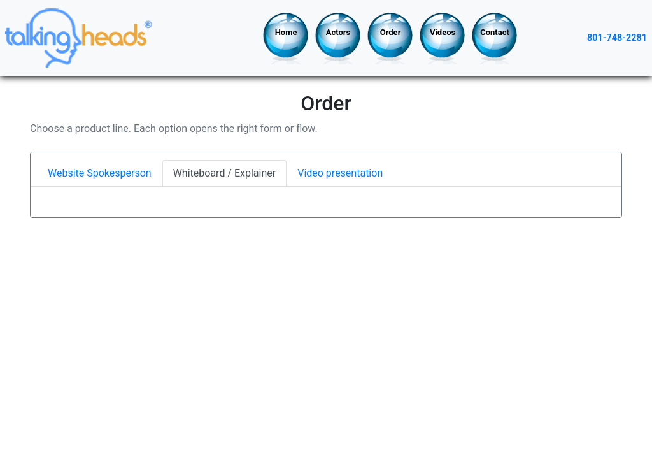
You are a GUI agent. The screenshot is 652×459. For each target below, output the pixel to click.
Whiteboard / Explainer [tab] (224, 173)
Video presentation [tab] (340, 173)
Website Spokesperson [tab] (100, 173)
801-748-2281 (617, 38)
